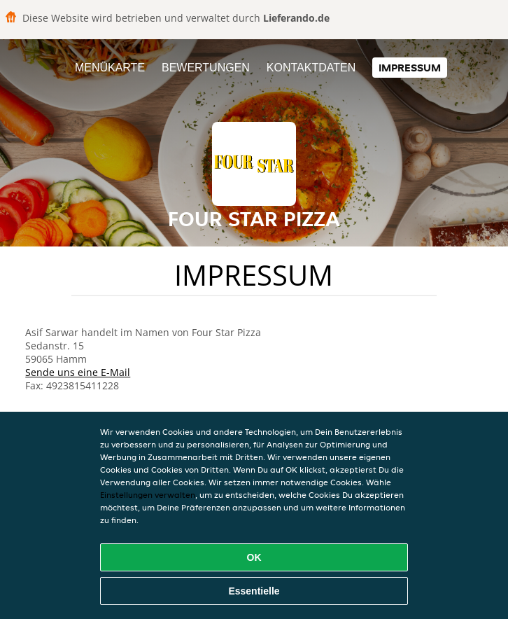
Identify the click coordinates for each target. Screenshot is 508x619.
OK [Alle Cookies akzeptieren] (254, 557)
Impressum (410, 67)
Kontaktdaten (311, 68)
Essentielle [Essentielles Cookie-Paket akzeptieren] (253, 591)
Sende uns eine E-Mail (77, 372)
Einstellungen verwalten (147, 494)
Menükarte (110, 68)
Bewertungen (206, 68)
